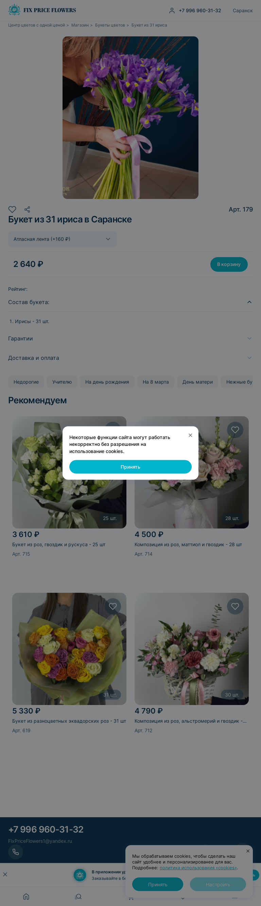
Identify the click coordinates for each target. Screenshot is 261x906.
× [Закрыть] (190, 434)
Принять (130, 467)
